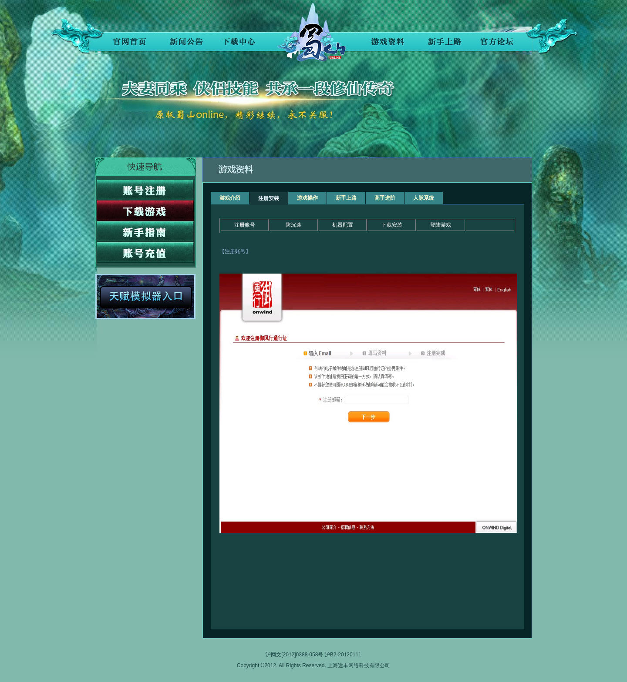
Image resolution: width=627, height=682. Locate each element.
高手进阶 (384, 198)
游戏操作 (307, 198)
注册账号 (244, 225)
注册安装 (268, 198)
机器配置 (342, 225)
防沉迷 (293, 225)
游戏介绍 (229, 198)
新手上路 (346, 198)
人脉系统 (423, 198)
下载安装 (391, 225)
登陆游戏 (440, 225)
